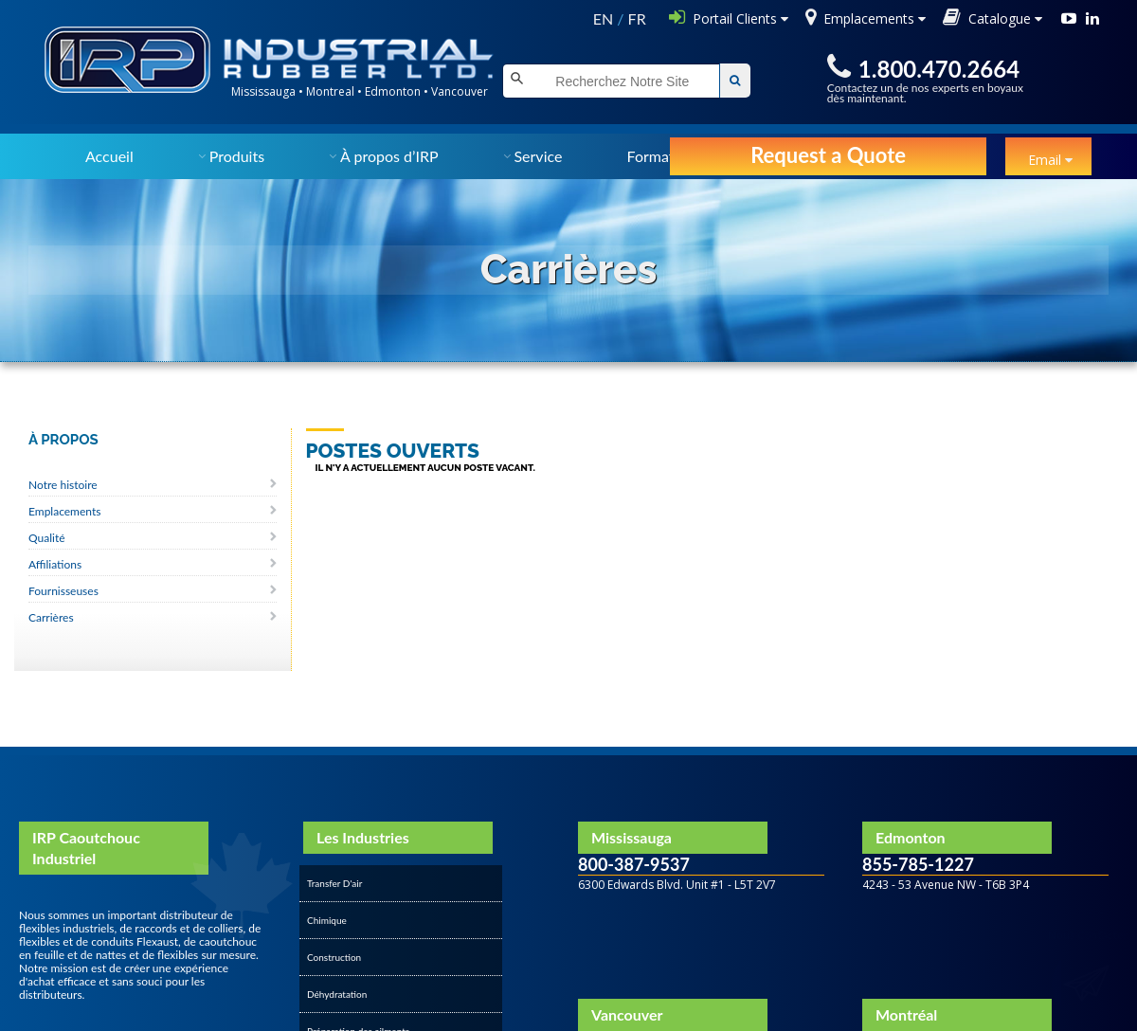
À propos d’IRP (389, 156)
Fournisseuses (63, 591)
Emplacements (64, 511)
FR (637, 18)
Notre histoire (63, 485)
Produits (236, 156)
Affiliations (54, 564)
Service (538, 156)
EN (603, 18)
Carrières (51, 617)
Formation (661, 156)
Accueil (109, 156)
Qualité (46, 538)
